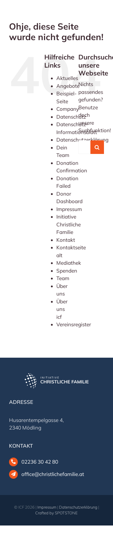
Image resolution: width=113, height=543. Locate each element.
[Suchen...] (84, 147)
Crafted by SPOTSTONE (56, 512)
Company (67, 109)
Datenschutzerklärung (78, 507)
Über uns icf (61, 309)
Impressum (69, 209)
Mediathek (68, 263)
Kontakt (65, 240)
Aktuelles (67, 78)
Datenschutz (71, 116)
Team (62, 278)
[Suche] (97, 147)
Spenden (66, 270)
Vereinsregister (73, 324)
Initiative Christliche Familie (68, 224)
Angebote (68, 86)
